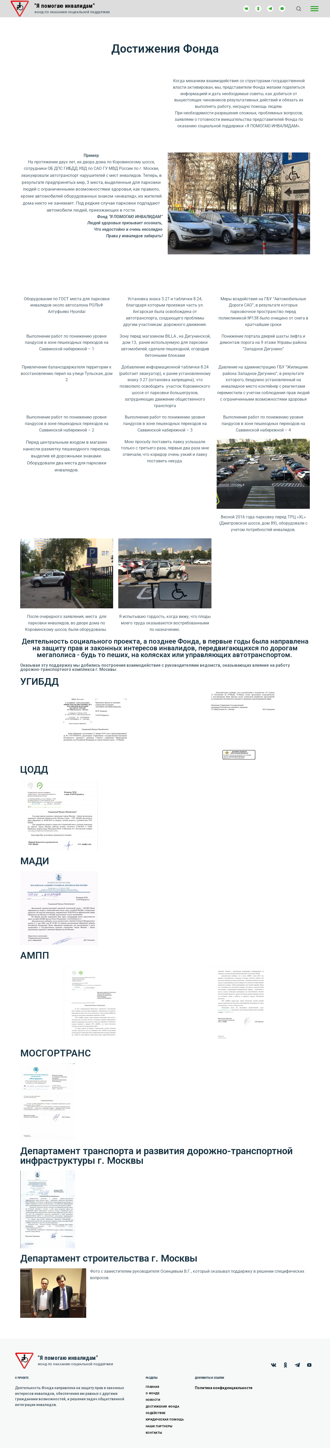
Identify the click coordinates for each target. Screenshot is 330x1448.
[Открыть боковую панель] (314, 9)
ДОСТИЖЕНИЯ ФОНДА (162, 1406)
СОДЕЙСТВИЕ (156, 1413)
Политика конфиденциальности (223, 1388)
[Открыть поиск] (298, 8)
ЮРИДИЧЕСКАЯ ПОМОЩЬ (165, 1419)
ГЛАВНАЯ (152, 1387)
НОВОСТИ (153, 1400)
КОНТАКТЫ (154, 1433)
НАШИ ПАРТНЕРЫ (159, 1426)
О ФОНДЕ (153, 1393)
